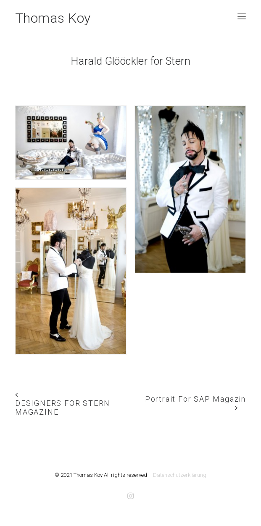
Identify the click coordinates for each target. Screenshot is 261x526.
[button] (241, 16)
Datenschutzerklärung (179, 475)
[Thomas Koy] (53, 16)
